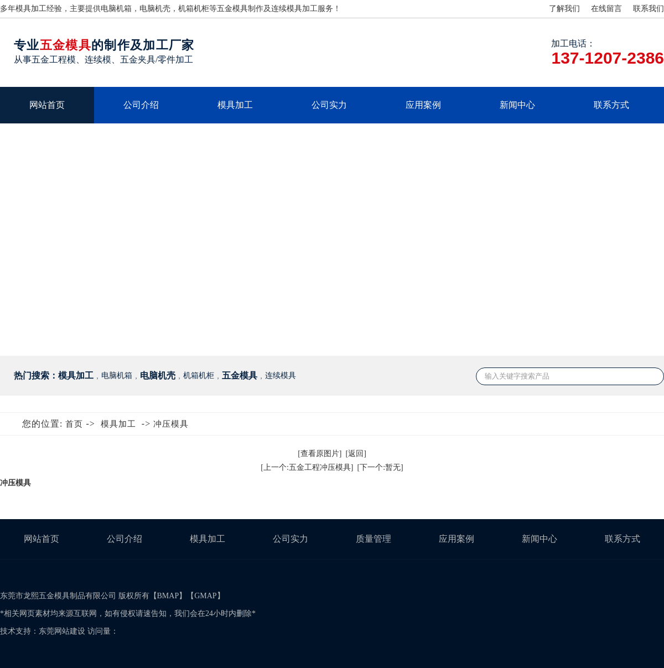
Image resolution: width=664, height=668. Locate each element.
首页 (74, 424)
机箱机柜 (193, 8)
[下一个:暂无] (380, 467)
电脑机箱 (116, 8)
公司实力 (329, 105)
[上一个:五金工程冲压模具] (307, 467)
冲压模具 (171, 424)
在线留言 (606, 8)
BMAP (168, 596)
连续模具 (286, 8)
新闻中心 (517, 105)
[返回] (356, 453)
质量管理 (373, 538)
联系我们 (648, 8)
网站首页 (47, 105)
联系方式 (611, 105)
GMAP (205, 596)
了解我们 (564, 8)
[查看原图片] (319, 453)
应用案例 (423, 105)
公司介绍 (141, 105)
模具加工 (235, 105)
